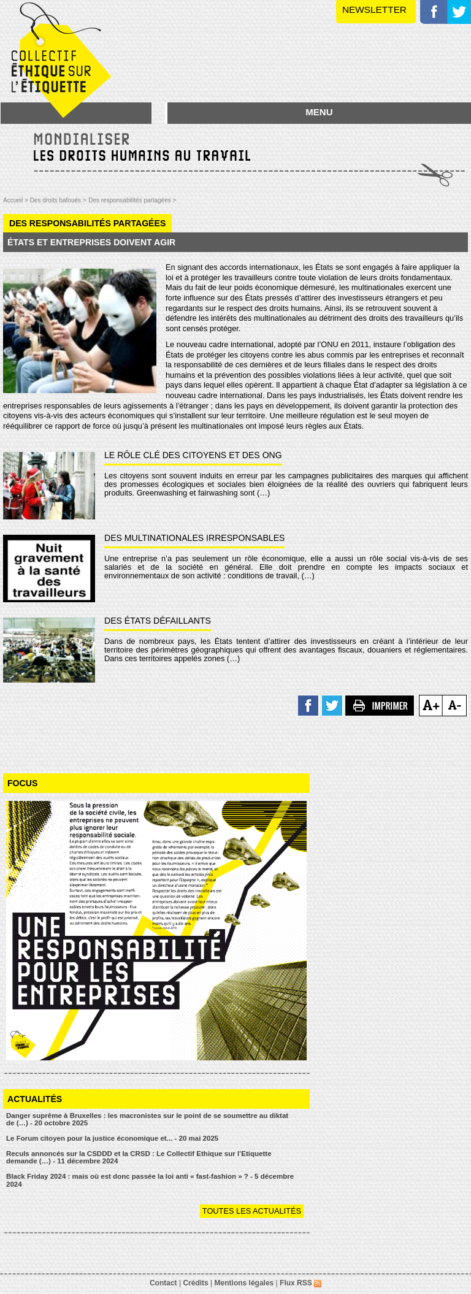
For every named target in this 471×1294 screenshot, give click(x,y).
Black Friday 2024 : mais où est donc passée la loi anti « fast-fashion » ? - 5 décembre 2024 (150, 1180)
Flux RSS (300, 1283)
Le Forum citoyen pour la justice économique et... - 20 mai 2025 (112, 1138)
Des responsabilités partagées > (132, 200)
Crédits (195, 1283)
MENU (318, 112)
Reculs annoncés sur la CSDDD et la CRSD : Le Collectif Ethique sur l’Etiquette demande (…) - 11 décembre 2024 (139, 1157)
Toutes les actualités (251, 1211)
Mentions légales (244, 1283)
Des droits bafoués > (58, 200)
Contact (163, 1283)
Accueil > (16, 200)
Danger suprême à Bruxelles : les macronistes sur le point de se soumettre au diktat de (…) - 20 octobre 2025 (147, 1119)
